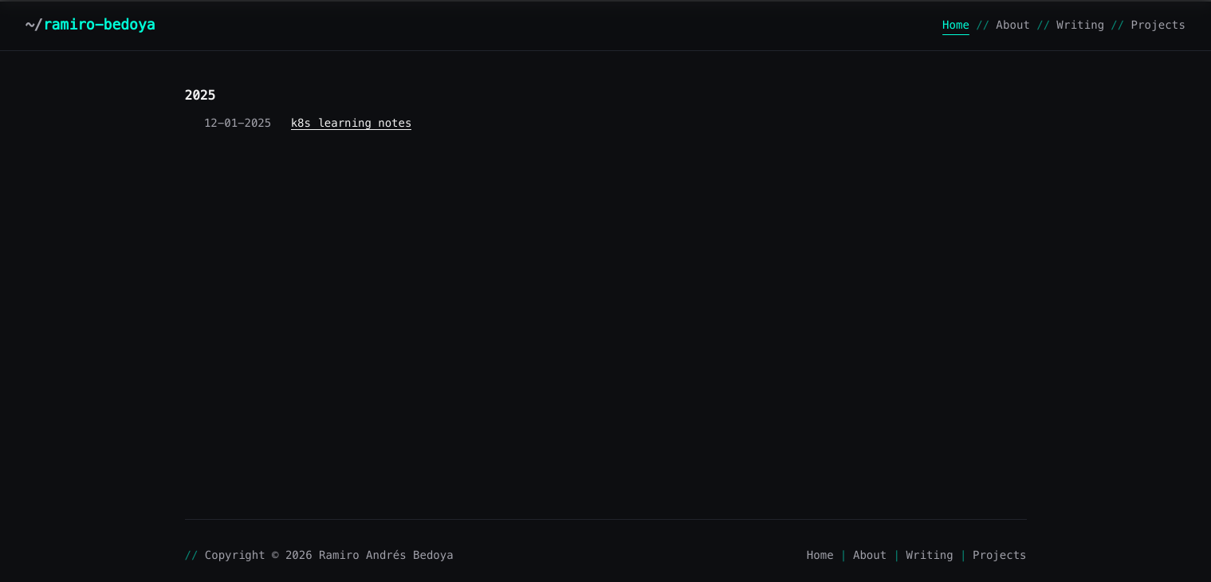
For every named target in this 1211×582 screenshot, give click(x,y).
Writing (1080, 25)
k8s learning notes (351, 123)
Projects (1157, 25)
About (1013, 25)
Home (955, 25)
